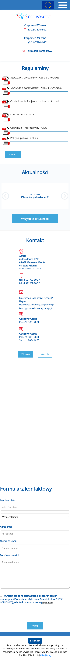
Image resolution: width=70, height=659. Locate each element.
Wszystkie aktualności (35, 219)
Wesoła (45, 354)
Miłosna (25, 354)
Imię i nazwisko (7, 500)
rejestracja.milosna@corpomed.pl (36, 304)
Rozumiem (35, 640)
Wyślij (35, 625)
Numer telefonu (8, 541)
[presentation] (21, 612)
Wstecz (12, 154)
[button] (5, 196)
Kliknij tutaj (45, 655)
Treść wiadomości (9, 555)
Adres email (6, 526)
